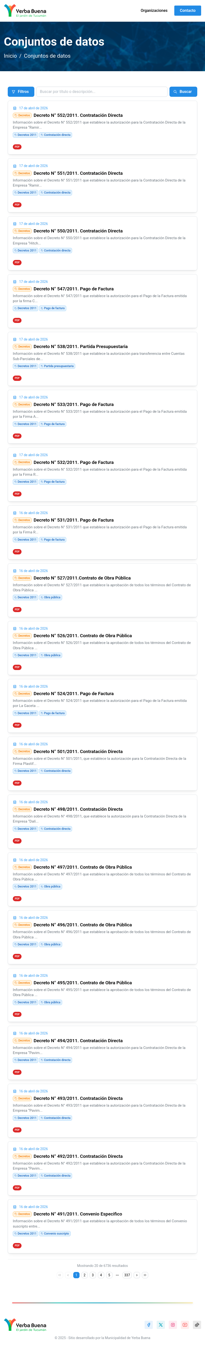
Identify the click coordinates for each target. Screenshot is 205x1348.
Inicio (10, 55)
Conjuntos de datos (47, 55)
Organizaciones (154, 10)
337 (127, 1275)
